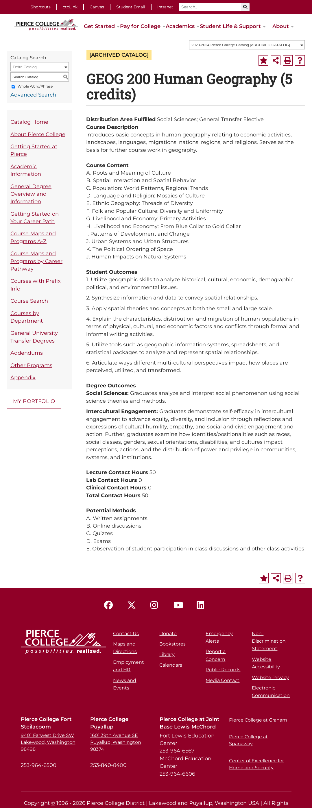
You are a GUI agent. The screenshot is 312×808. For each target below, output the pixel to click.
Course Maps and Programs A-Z (33, 237)
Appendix (23, 377)
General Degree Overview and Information (30, 194)
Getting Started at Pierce (33, 150)
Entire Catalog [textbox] (24, 67)
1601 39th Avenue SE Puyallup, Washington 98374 (115, 742)
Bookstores (172, 644)
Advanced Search (33, 95)
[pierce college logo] (46, 24)
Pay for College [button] (140, 26)
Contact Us (126, 633)
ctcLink (70, 7)
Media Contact (222, 680)
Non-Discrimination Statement (269, 641)
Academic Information (25, 170)
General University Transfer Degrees (34, 336)
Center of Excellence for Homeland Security (256, 764)
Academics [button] (180, 26)
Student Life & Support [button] (230, 26)
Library (167, 654)
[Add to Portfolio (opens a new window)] (263, 60)
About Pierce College (37, 134)
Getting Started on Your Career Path (34, 217)
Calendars (170, 665)
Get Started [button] (99, 26)
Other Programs (31, 365)
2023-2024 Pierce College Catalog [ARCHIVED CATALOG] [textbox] (240, 45)
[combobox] (247, 44)
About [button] (280, 26)
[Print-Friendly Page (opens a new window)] (288, 60)
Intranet (165, 7)
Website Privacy (270, 677)
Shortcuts (41, 7)
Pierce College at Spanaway (248, 740)
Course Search (29, 301)
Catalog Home (29, 122)
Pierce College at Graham (258, 720)
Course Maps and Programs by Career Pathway (36, 261)
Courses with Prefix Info (35, 284)
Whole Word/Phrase (35, 86)
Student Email (130, 7)
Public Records (223, 669)
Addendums (26, 353)
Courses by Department (26, 317)
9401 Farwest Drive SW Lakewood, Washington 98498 (48, 742)
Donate (168, 633)
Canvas (97, 7)
